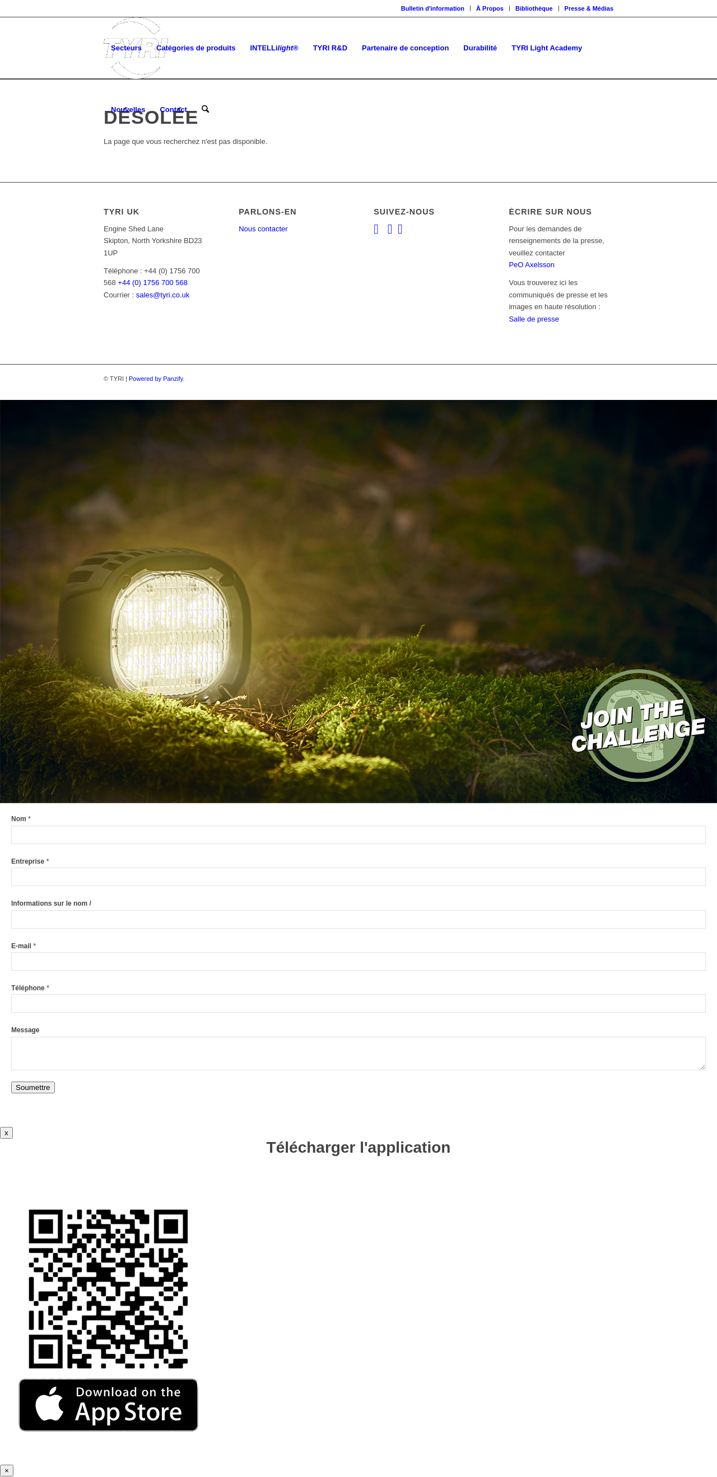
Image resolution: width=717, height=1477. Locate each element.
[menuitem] (433, 8)
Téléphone (30, 988)
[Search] (205, 110)
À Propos (490, 8)
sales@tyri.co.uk (163, 295)
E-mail (23, 946)
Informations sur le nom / (51, 903)
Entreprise (30, 861)
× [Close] (6, 1470)
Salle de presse (534, 319)
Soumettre (33, 1087)
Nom (21, 819)
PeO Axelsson (532, 264)
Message (25, 1030)
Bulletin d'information (432, 8)
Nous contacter (263, 229)
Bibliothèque (534, 8)
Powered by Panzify (156, 378)
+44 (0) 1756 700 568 (153, 282)
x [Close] (6, 1133)
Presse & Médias (589, 8)
